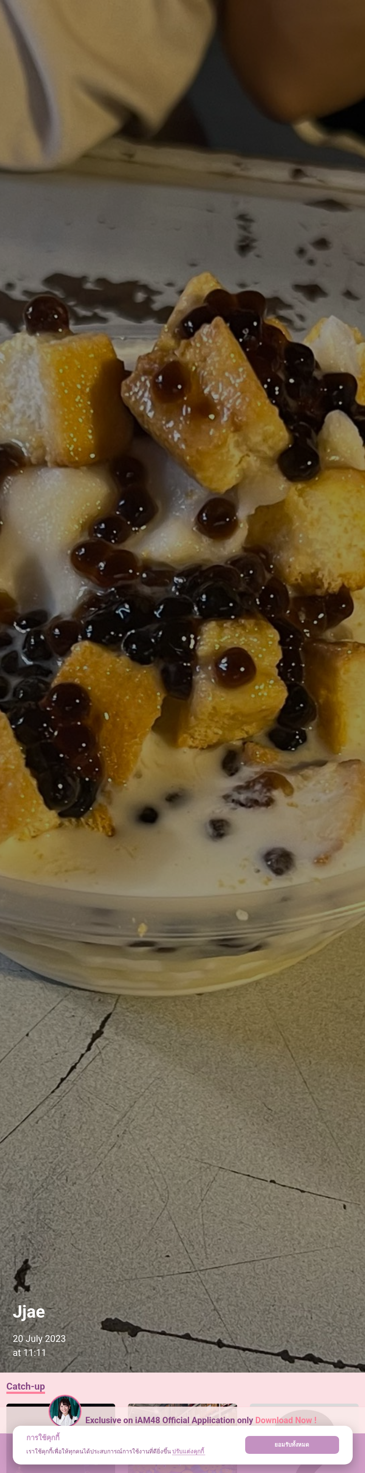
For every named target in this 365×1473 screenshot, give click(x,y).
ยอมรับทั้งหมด (291, 1445)
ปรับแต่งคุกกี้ (188, 1451)
